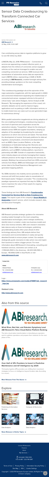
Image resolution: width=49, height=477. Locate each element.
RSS (22, 468)
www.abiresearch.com (10, 255)
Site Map (15, 468)
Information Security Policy (35, 466)
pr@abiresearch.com (7, 272)
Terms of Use (8, 466)
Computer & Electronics (34, 407)
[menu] (2, 3)
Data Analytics (6, 427)
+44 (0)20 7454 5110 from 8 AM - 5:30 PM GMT (24, 458)
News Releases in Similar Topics (14, 432)
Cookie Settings (31, 468)
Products (24, 448)
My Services (24, 453)
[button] (41, 3)
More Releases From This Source (14, 380)
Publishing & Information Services (10, 408)
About (24, 450)
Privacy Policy (19, 466)
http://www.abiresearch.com (12, 293)
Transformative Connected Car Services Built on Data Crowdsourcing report (22, 195)
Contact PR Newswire (24, 446)
